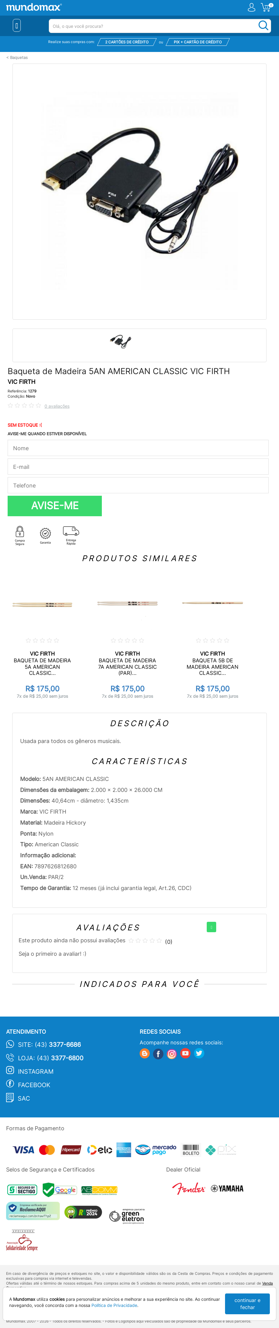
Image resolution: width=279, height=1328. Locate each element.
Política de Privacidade (114, 1305)
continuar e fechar (247, 1303)
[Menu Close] (17, 25)
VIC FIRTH (21, 381)
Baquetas (19, 57)
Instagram (36, 1071)
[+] (211, 927)
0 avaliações (57, 406)
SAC (24, 1098)
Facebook (34, 1085)
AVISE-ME (55, 505)
